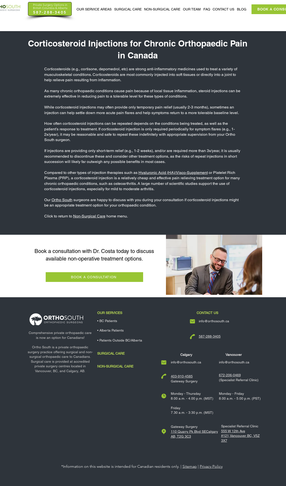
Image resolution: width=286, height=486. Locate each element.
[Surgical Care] (129, 353)
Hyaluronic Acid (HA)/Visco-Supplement (173, 172)
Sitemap (189, 466)
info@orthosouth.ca (214, 321)
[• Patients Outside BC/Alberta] (129, 340)
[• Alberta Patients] (129, 330)
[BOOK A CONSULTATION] (94, 277)
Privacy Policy (211, 466)
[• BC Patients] (129, 320)
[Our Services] (129, 312)
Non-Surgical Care (89, 216)
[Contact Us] (210, 312)
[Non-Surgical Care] (129, 366)
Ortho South (62, 200)
